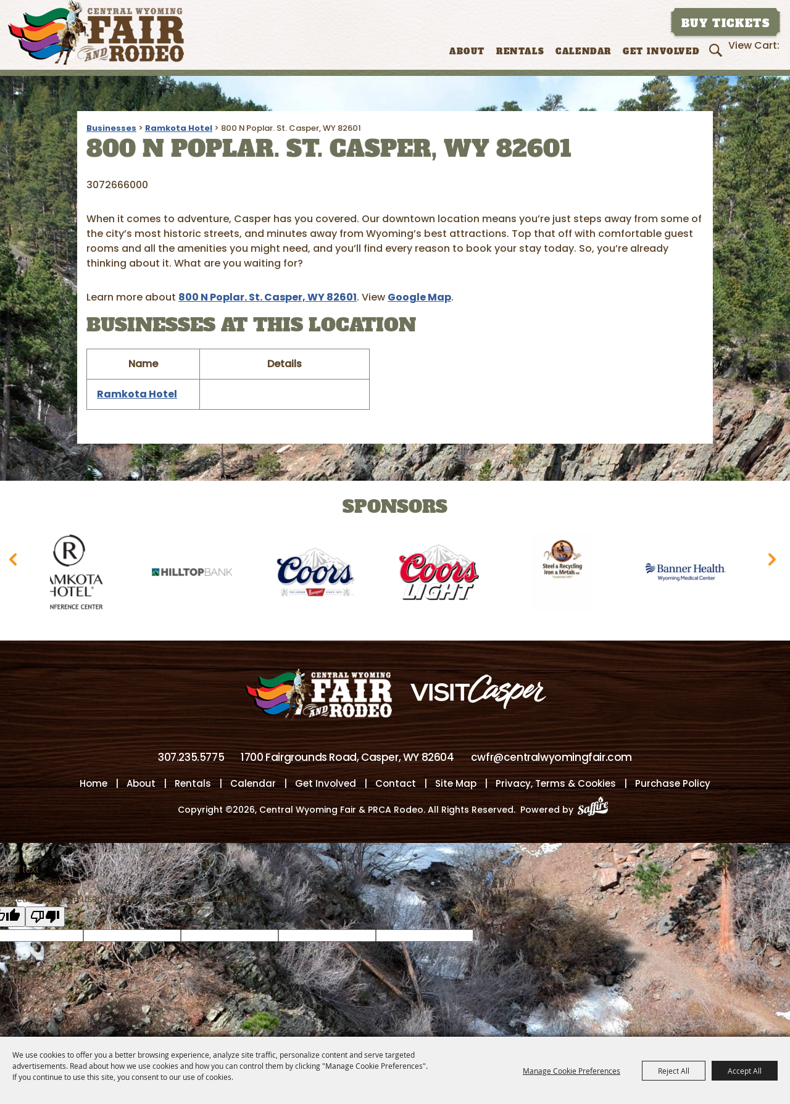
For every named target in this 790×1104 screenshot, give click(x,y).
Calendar (583, 51)
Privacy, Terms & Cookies (556, 784)
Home (93, 784)
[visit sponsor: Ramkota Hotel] (75, 574)
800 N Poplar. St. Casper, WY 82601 (267, 297)
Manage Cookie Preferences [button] (571, 1071)
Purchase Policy (672, 784)
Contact (395, 784)
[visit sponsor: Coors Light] (445, 574)
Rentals (520, 51)
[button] (15, 563)
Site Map (455, 784)
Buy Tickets (725, 23)
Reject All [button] (673, 1071)
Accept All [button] (745, 1071)
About (467, 51)
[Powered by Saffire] (596, 811)
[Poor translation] (45, 918)
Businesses (111, 128)
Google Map (419, 297)
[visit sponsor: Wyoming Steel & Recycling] (569, 574)
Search (717, 50)
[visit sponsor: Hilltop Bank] (199, 574)
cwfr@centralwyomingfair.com (551, 758)
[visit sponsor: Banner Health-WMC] (692, 574)
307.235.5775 (191, 758)
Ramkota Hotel (178, 128)
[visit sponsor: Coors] (322, 574)
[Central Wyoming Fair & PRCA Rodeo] (96, 32)
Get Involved (661, 51)
